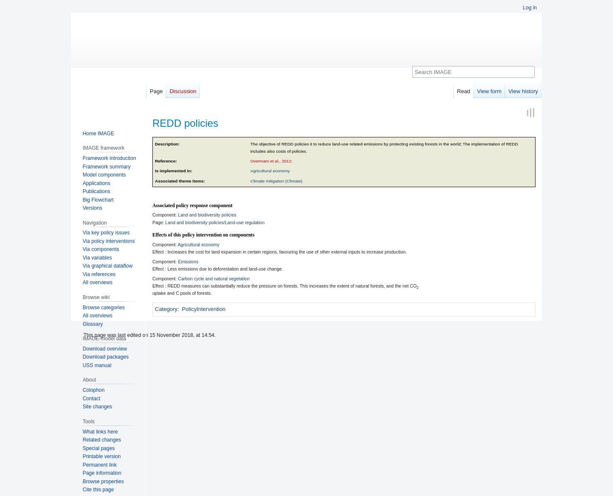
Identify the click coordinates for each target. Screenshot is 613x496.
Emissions (188, 261)
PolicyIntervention (204, 309)
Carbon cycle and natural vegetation (213, 278)
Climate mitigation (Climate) (276, 181)
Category (166, 309)
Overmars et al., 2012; (271, 161)
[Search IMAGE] (473, 72)
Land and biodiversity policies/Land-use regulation (214, 222)
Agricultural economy (270, 170)
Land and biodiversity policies (207, 214)
